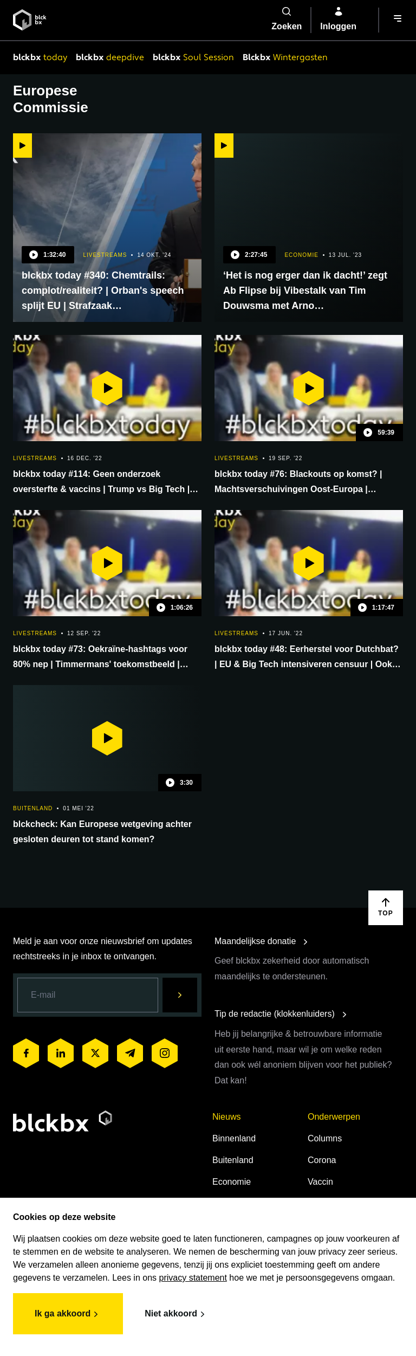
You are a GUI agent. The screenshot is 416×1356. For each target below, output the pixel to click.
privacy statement (193, 1277)
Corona (322, 1160)
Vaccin (320, 1181)
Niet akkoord (176, 1314)
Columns (325, 1138)
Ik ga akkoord (68, 1314)
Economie (231, 1181)
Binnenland (234, 1138)
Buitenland (232, 1160)
